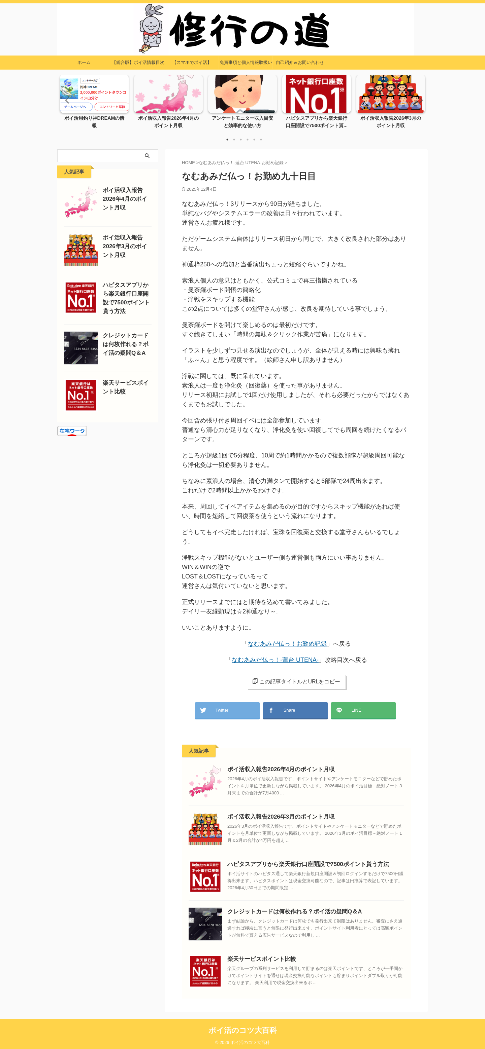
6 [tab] (261, 139)
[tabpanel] (94, 104)
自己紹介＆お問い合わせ (300, 62)
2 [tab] (234, 139)
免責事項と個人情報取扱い (246, 62)
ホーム (84, 62)
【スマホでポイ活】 (192, 62)
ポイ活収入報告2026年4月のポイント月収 (274, 766)
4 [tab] (247, 139)
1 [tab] (227, 139)
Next (419, 100)
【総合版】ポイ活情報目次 (138, 62)
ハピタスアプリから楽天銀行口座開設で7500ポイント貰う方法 (298, 861)
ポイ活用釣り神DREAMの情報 (94, 118)
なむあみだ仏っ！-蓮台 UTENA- (275, 660)
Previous (66, 100)
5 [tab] (254, 139)
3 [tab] (240, 139)
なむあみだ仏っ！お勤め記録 (287, 643)
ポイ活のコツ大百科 (242, 1027)
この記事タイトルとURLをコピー (296, 681)
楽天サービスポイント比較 (257, 956)
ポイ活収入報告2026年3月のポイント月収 (274, 813)
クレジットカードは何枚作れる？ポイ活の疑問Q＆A (286, 908)
